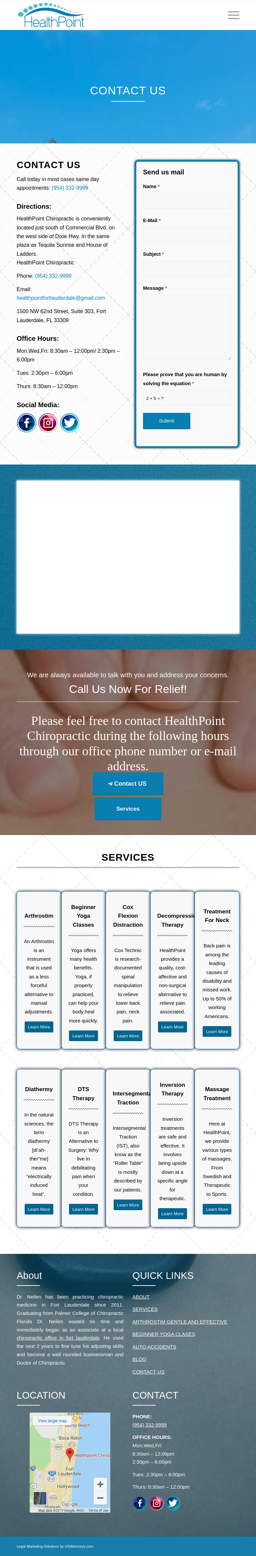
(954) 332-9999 (70, 188)
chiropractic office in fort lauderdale (58, 1338)
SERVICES (145, 1309)
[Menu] (231, 15)
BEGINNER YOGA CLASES (163, 1334)
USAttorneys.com (79, 1546)
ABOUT (141, 1297)
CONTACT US (148, 1372)
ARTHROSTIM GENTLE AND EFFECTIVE (179, 1322)
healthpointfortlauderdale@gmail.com (61, 298)
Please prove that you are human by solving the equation (185, 379)
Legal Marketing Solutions (38, 1546)
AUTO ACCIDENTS (154, 1347)
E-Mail (152, 220)
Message (155, 288)
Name (151, 186)
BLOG (139, 1359)
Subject (153, 254)
